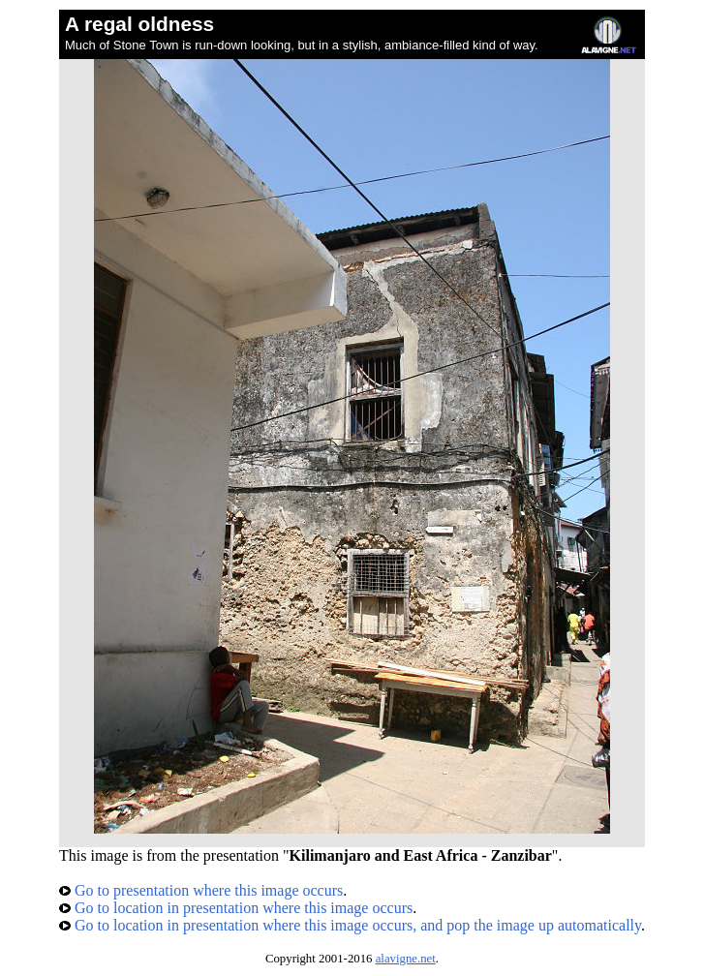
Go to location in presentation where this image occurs (236, 908)
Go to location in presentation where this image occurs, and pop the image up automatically (350, 925)
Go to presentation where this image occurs (201, 890)
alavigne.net (406, 958)
